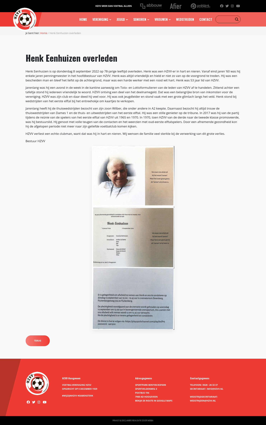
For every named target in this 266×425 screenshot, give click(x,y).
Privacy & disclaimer (122, 420)
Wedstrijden (185, 19)
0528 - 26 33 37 (210, 384)
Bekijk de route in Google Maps (153, 400)
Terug (37, 340)
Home (83, 19)
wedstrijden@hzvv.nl (203, 400)
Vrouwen (161, 19)
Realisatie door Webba (143, 420)
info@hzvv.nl (215, 388)
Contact (205, 19)
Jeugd (121, 19)
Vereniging (100, 19)
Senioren (139, 19)
